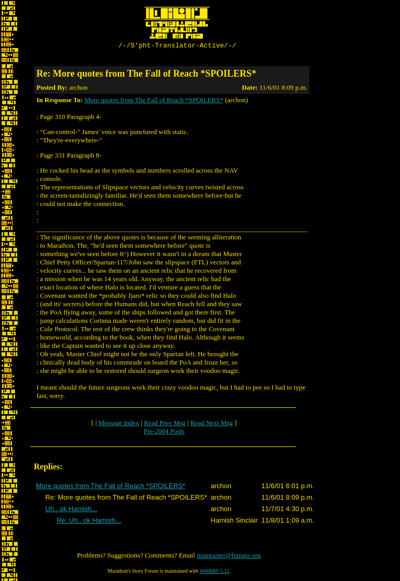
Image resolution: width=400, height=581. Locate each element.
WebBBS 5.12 (214, 572)
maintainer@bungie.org (229, 557)
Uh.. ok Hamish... (71, 510)
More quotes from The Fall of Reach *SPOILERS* (153, 101)
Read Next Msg (211, 424)
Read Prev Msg (164, 424)
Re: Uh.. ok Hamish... (89, 522)
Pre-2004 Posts (164, 433)
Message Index (118, 424)
